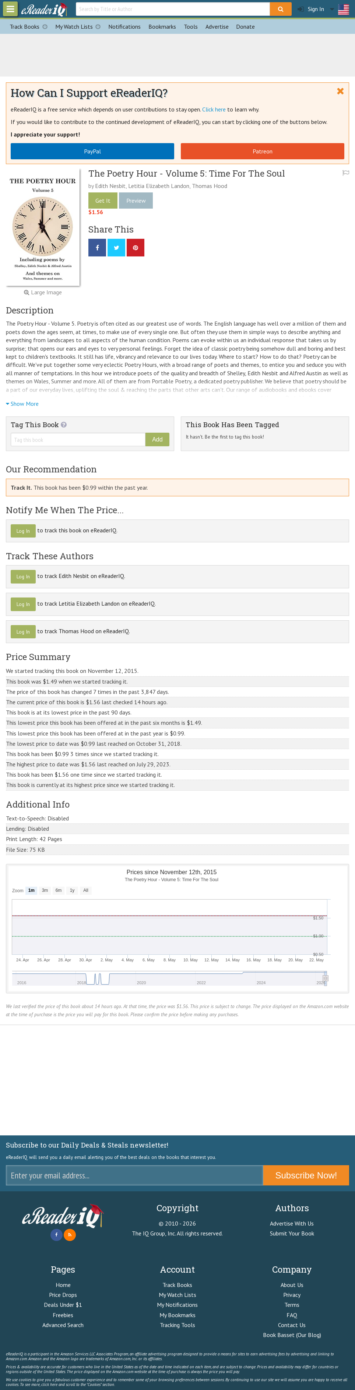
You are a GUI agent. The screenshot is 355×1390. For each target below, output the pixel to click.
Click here (214, 109)
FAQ (292, 1315)
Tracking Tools (177, 1325)
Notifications (124, 26)
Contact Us (292, 1325)
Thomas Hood (209, 185)
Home (63, 1284)
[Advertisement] (177, 54)
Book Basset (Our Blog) (292, 1334)
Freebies (63, 1315)
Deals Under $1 (63, 1304)
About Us (292, 1284)
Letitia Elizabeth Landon (158, 185)
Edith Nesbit (110, 185)
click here (49, 1384)
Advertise (217, 26)
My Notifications (177, 1304)
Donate (245, 26)
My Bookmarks (177, 1315)
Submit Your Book (292, 1233)
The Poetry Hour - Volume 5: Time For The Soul (186, 173)
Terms (291, 1304)
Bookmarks (162, 26)
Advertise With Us (292, 1223)
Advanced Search (63, 1325)
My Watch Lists (80, 26)
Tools (191, 26)
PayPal (92, 151)
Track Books (30, 26)
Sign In (311, 9)
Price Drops (63, 1294)
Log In (23, 531)
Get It (102, 200)
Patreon (263, 151)
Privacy (291, 1294)
